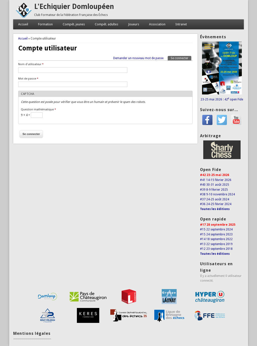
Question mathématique (38, 109)
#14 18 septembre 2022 (216, 239)
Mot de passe (28, 78)
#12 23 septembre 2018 (216, 249)
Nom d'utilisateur (31, 64)
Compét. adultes (106, 24)
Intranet (181, 24)
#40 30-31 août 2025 (214, 184)
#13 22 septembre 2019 (216, 244)
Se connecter (181, 58)
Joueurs (133, 24)
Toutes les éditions (215, 209)
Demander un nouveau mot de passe (138, 58)
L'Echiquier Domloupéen (74, 6)
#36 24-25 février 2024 (215, 204)
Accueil (23, 24)
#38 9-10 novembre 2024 (217, 194)
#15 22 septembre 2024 (216, 229)
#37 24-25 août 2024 (214, 199)
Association (157, 24)
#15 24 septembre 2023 (216, 234)
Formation (45, 24)
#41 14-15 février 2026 (215, 180)
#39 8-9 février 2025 (214, 189)
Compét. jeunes (74, 24)
